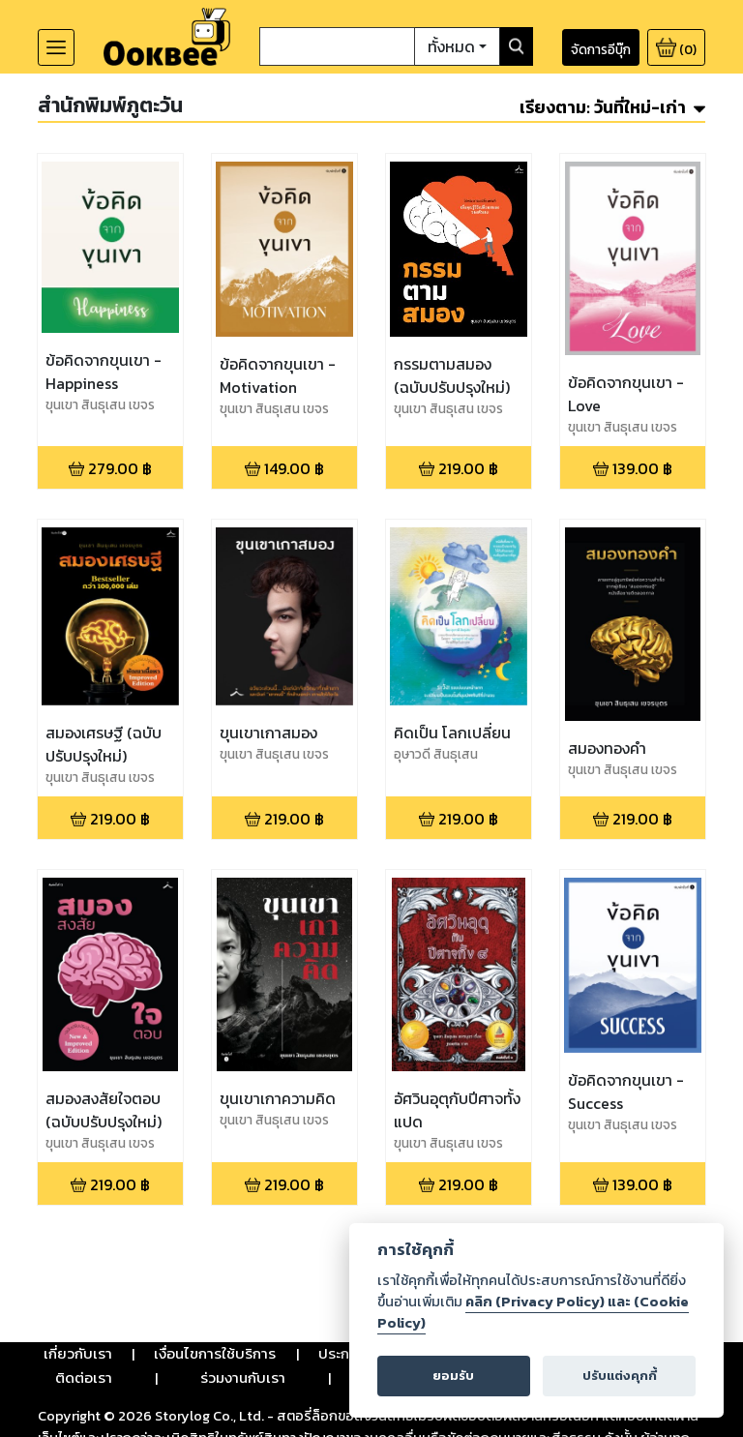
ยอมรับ (453, 1375)
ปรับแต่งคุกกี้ (619, 1375)
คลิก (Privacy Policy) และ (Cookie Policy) (533, 1312)
